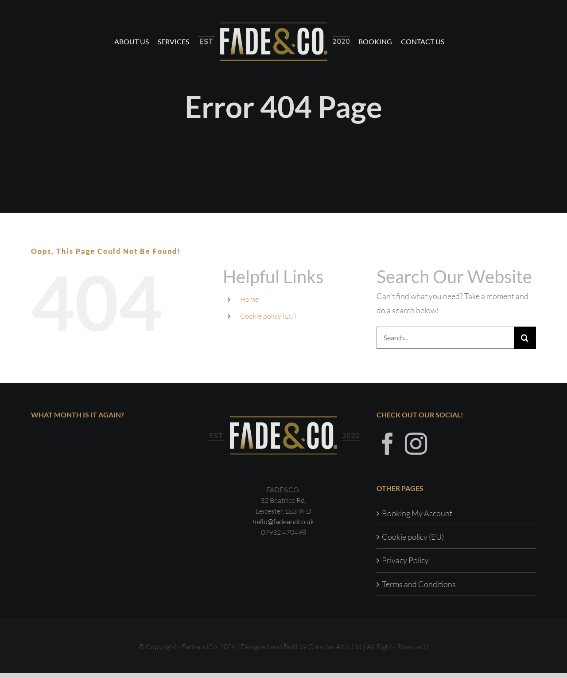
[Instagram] (416, 448)
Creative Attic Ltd (335, 651)
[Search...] (445, 338)
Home (249, 299)
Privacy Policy (405, 565)
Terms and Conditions (419, 589)
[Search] (525, 338)
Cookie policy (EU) (268, 316)
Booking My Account (417, 518)
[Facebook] (388, 448)
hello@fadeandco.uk (283, 526)
